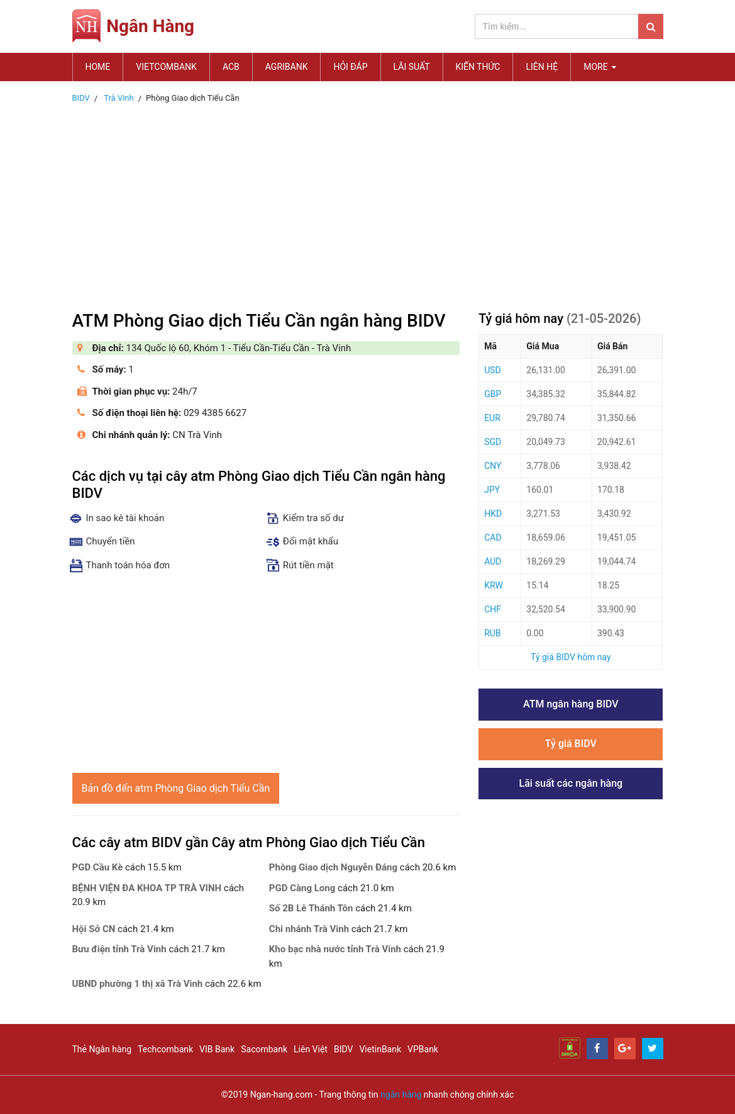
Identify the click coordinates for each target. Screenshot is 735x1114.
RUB (492, 633)
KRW (493, 585)
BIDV (343, 1049)
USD (492, 370)
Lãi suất (412, 67)
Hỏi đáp (350, 67)
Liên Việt (311, 1049)
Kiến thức (478, 67)
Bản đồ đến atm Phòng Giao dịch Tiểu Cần (176, 788)
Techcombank (165, 1049)
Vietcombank (166, 67)
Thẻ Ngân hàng (102, 1049)
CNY (492, 466)
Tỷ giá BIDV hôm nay (571, 657)
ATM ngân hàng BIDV (571, 704)
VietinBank (380, 1049)
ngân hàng (400, 1094)
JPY (492, 490)
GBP (492, 394)
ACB (231, 67)
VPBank (422, 1049)
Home (98, 67)
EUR (492, 418)
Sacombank (264, 1049)
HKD (493, 514)
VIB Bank (217, 1049)
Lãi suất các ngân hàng (570, 783)
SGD (492, 442)
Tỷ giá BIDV (571, 744)
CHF (492, 609)
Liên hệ (542, 67)
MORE (599, 67)
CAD (492, 537)
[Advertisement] (367, 203)
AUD (492, 561)
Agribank (286, 67)
